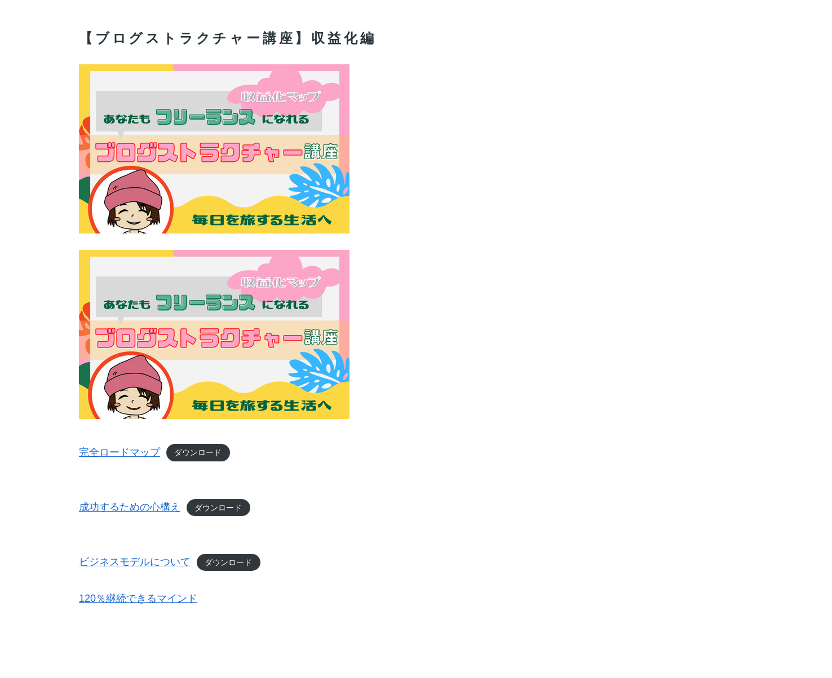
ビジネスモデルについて (135, 561)
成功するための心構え (129, 507)
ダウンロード (198, 452)
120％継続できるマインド (138, 598)
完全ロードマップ (119, 452)
